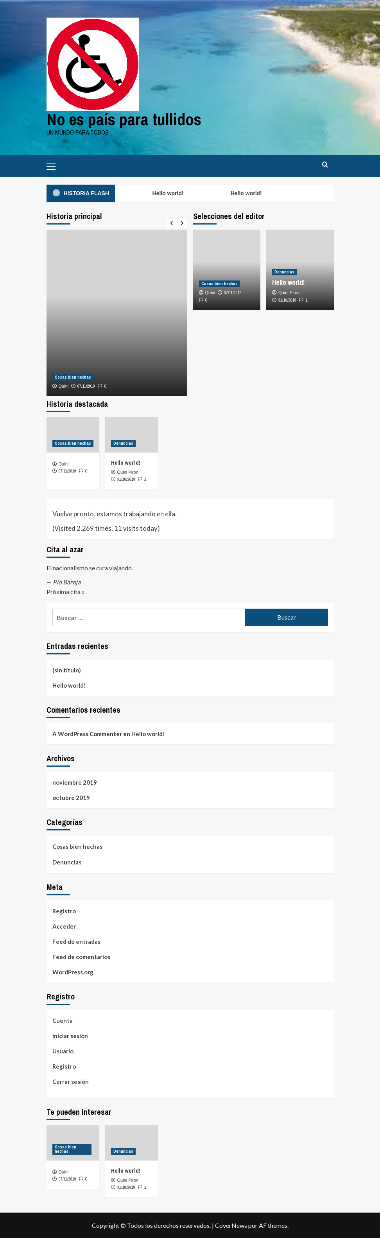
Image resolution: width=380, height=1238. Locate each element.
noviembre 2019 (74, 782)
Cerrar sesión (70, 1081)
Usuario (62, 1051)
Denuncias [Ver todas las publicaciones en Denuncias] (284, 272)
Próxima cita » (66, 591)
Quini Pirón (288, 292)
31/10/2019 (287, 300)
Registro (64, 911)
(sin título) (66, 670)
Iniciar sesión (70, 1035)
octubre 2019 (71, 797)
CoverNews (231, 1225)
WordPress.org (72, 972)
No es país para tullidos (124, 119)
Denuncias (66, 862)
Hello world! (168, 193)
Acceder (64, 926)
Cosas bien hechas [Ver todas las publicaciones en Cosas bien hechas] (73, 377)
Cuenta (62, 1020)
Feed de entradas (76, 941)
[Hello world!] (131, 435)
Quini (64, 386)
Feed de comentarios (81, 956)
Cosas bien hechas (77, 846)
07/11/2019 (86, 386)
